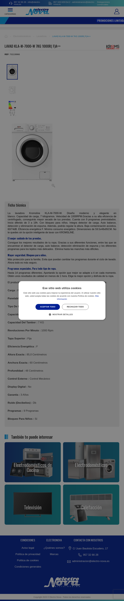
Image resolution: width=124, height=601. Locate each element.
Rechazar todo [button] (75, 307)
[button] (62, 314)
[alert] (62, 300)
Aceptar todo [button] (47, 307)
